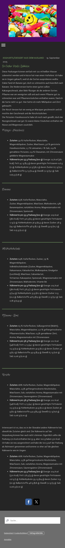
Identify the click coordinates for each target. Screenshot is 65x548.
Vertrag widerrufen (36, 533)
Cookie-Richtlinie (20, 533)
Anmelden (7, 539)
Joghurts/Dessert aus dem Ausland (23, 58)
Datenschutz (8, 533)
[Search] (32, 520)
